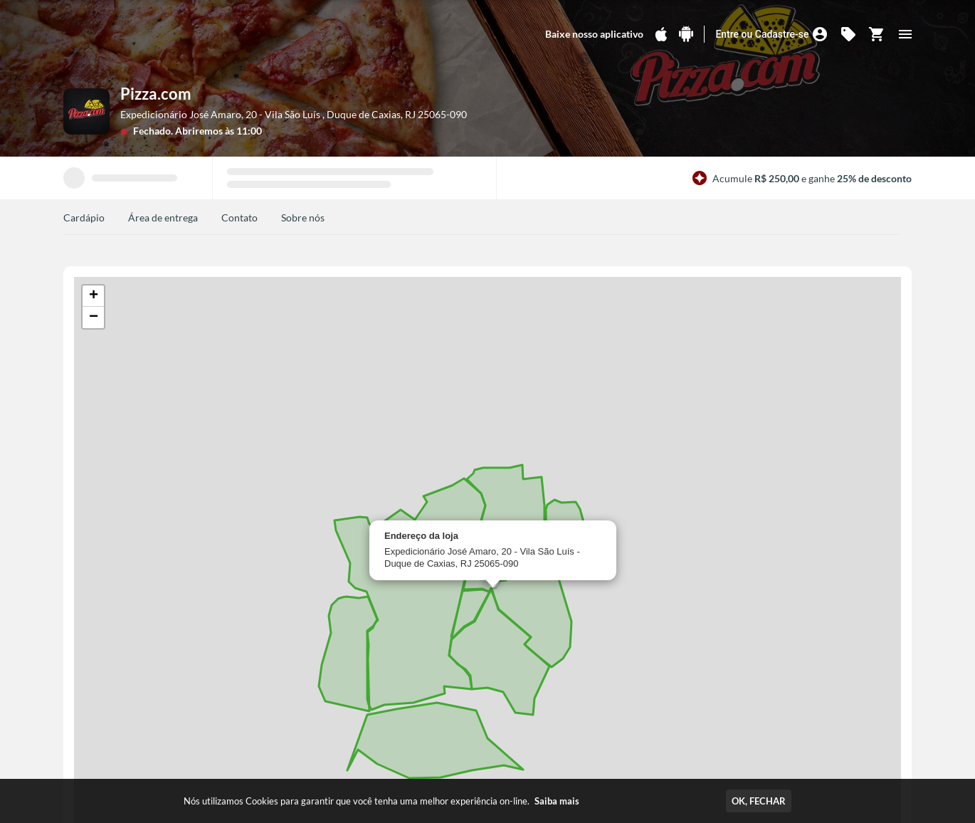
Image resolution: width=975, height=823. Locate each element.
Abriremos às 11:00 (218, 131)
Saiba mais (556, 801)
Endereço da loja (421, 535)
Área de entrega (163, 217)
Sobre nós (303, 217)
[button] (93, 296)
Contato (239, 217)
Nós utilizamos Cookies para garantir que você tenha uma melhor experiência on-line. (381, 801)
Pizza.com (155, 93)
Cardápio (84, 217)
